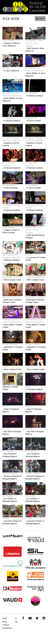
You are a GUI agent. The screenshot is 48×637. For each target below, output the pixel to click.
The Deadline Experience (8, 164)
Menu (42, 18)
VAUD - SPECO (12, 601)
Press (4, 622)
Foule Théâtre (8, 40)
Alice (4, 367)
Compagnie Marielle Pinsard (11, 206)
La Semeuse (12, 576)
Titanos (5, 68)
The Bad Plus (8, 185)
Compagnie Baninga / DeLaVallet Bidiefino (11, 139)
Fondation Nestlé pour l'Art (35, 588)
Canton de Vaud (35, 539)
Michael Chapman (10, 473)
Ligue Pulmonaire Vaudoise (12, 564)
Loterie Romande (35, 576)
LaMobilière (12, 552)
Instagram (44, 618)
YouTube (30, 618)
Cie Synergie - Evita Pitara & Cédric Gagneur (33, 43)
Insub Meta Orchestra (11, 297)
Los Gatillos (7, 496)
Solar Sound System (35, 601)
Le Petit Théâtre (12, 537)
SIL (35, 552)
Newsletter (7, 628)
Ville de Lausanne (35, 564)
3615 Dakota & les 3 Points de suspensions (34, 69)
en (16, 622)
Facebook (23, 618)
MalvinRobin (30, 118)
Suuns (27, 387)
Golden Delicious (9, 344)
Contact (5, 625)
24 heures (12, 588)
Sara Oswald (7, 451)
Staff (4, 618)
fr (16, 618)
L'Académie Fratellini (11, 277)
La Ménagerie (31, 93)
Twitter (37, 618)
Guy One (6, 429)
